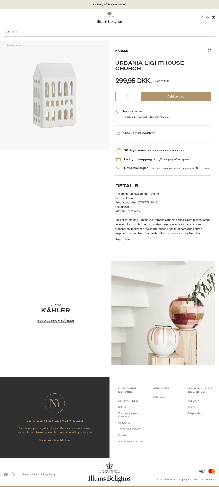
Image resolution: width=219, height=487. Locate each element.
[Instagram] (13, 474)
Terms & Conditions (129, 429)
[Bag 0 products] (213, 17)
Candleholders (15, 45)
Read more (122, 239)
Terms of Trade (29, 474)
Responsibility (196, 413)
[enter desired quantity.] (126, 96)
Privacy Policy (48, 474)
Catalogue (159, 397)
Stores (191, 407)
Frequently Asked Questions (128, 415)
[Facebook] (6, 474)
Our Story (193, 400)
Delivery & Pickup (128, 400)
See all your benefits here (55, 440)
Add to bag (175, 96)
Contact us (124, 422)
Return (122, 407)
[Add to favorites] (209, 51)
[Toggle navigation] (7, 17)
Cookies (122, 435)
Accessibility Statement (131, 441)
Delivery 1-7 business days (109, 4)
